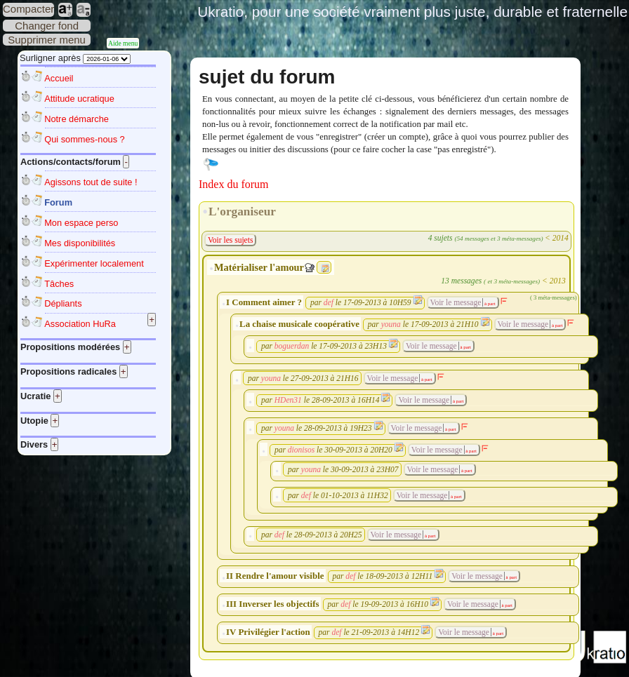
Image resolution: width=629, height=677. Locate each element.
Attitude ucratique (79, 98)
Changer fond (47, 26)
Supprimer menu (47, 40)
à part (489, 303)
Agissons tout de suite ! (90, 182)
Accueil (58, 78)
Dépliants (62, 303)
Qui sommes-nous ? (84, 139)
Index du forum (234, 184)
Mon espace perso (81, 222)
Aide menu (123, 43)
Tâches (59, 284)
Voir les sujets (230, 240)
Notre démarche (76, 119)
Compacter (28, 9)
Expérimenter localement (94, 263)
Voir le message (456, 302)
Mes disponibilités (79, 243)
